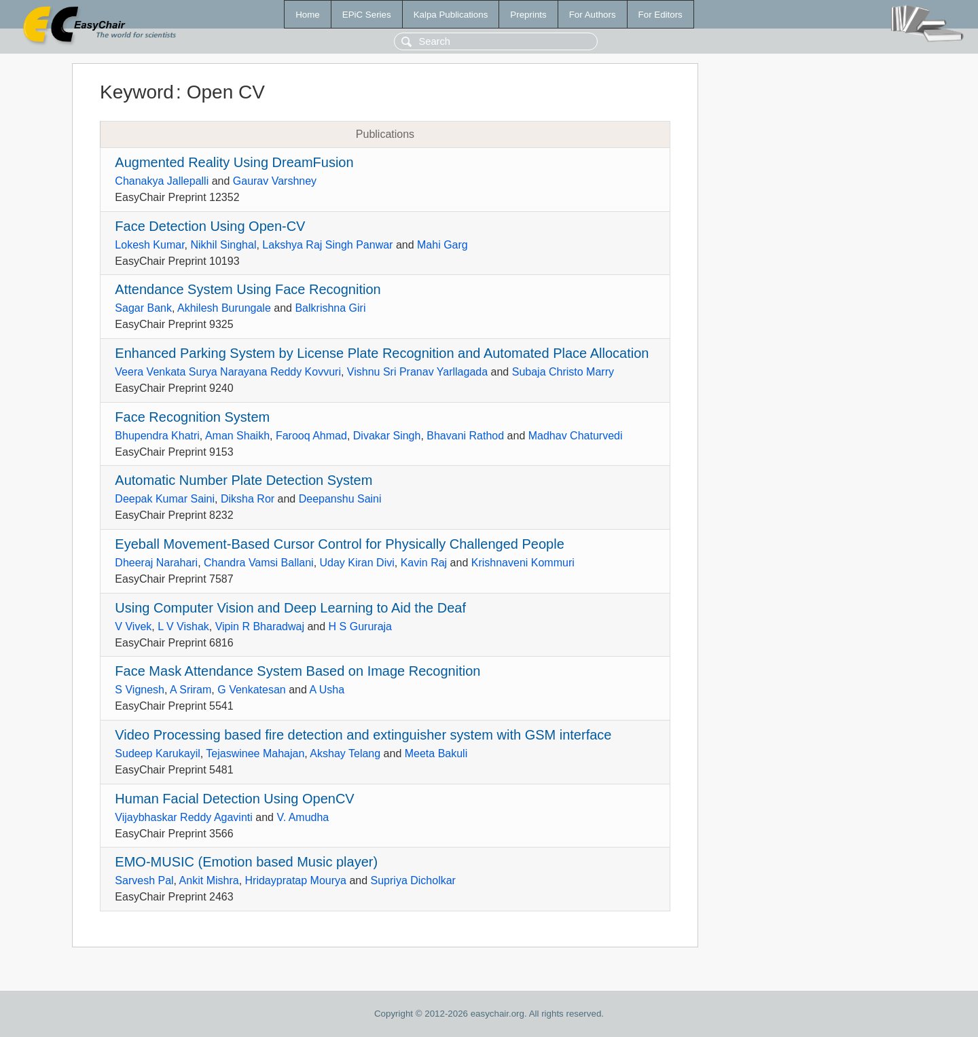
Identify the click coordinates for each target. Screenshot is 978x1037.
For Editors (660, 15)
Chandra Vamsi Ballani (259, 562)
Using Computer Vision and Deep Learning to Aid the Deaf (290, 607)
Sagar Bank (143, 308)
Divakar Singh (387, 435)
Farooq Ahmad (311, 435)
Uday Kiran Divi (357, 562)
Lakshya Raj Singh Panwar (327, 245)
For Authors (592, 15)
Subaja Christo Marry (563, 372)
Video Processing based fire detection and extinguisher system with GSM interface (363, 734)
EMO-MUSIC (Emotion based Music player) (246, 861)
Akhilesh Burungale (224, 308)
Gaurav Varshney (274, 181)
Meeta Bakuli (436, 753)
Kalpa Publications (451, 15)
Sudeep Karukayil (157, 753)
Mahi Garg (442, 245)
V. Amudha (302, 817)
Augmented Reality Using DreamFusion (234, 162)
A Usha (326, 689)
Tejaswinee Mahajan (255, 753)
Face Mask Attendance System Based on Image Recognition (297, 670)
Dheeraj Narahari (156, 562)
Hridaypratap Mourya (295, 880)
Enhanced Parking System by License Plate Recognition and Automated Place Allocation (382, 353)
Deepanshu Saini (340, 499)
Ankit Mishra (209, 880)
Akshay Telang (345, 753)
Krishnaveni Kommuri (523, 562)
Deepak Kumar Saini (165, 499)
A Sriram (190, 689)
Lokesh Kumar (149, 245)
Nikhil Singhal (224, 245)
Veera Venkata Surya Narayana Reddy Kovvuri (228, 372)
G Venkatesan (251, 689)
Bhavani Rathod (465, 435)
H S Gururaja (360, 626)
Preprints (528, 15)
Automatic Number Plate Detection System (243, 480)
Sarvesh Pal (144, 880)
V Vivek (133, 626)
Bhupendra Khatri (157, 435)
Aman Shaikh (237, 435)
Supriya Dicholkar (413, 880)
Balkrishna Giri (330, 308)
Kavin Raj (424, 562)
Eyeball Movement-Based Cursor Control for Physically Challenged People (339, 543)
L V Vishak (183, 626)
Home (307, 15)
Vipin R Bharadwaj (259, 626)
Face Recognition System (192, 417)
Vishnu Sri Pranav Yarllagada (417, 372)
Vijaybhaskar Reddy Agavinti (184, 817)
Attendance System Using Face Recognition (247, 289)
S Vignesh (139, 689)
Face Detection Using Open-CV (210, 226)
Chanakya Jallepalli (162, 181)
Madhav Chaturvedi (575, 435)
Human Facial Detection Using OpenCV (234, 798)
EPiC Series (366, 15)
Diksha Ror (247, 499)
